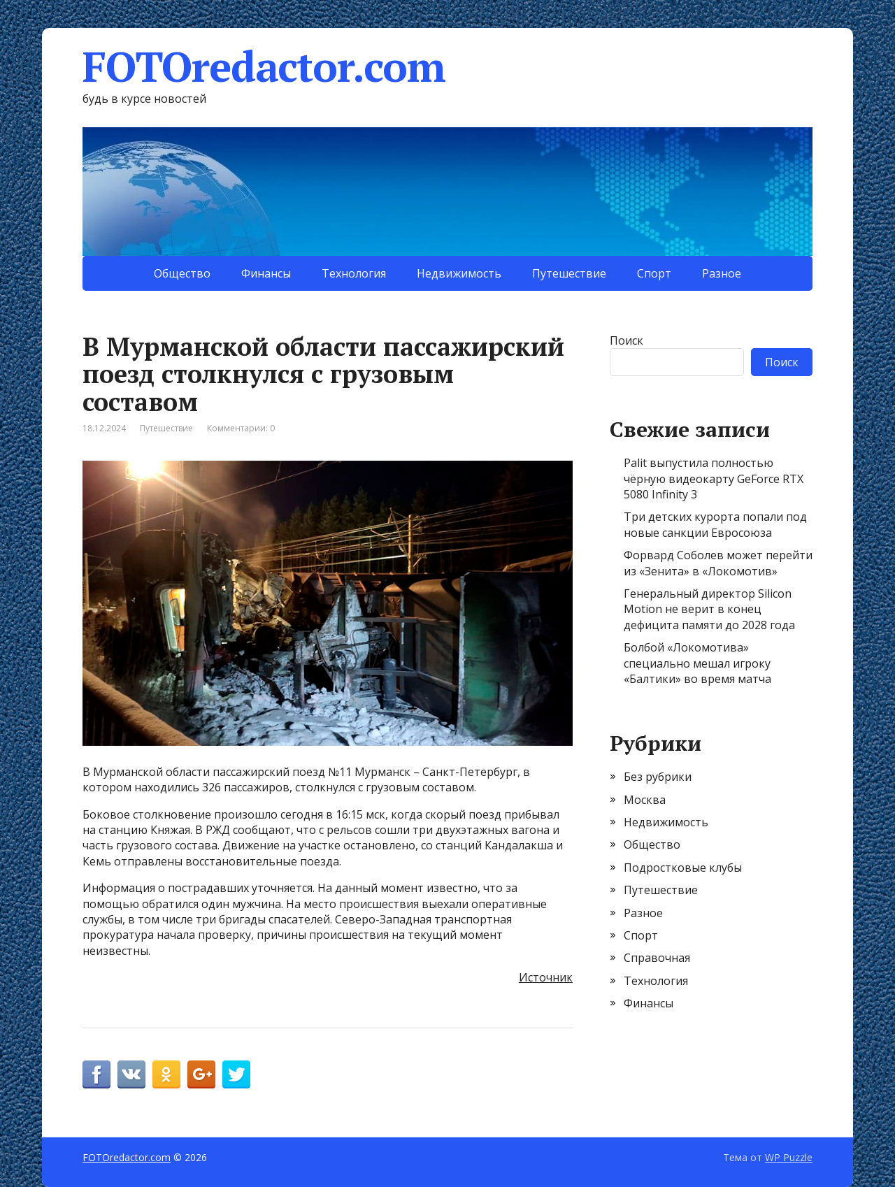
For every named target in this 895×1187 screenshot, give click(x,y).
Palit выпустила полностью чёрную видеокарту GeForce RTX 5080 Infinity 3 (713, 478)
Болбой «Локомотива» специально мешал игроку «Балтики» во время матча (697, 663)
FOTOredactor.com (264, 66)
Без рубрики (658, 776)
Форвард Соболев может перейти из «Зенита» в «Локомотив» (718, 562)
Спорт (654, 273)
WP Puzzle (788, 1157)
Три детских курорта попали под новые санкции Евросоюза (715, 524)
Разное (721, 273)
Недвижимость (459, 273)
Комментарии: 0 (241, 428)
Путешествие (569, 273)
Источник (546, 977)
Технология (354, 273)
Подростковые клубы (683, 867)
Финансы (266, 273)
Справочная (657, 957)
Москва (645, 799)
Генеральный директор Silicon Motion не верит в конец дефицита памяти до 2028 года (709, 609)
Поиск (626, 340)
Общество (182, 273)
